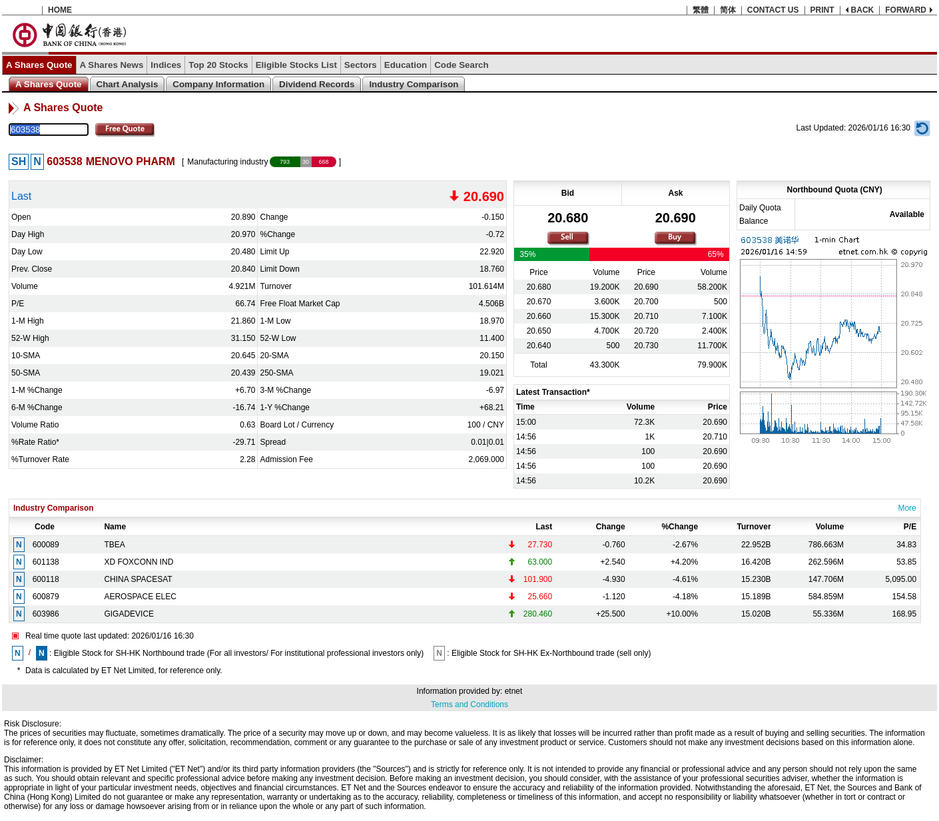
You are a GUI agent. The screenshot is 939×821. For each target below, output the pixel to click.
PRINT (822, 10)
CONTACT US (773, 10)
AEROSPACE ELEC (140, 596)
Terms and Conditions (469, 704)
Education (405, 65)
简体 (728, 10)
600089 (46, 544)
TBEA (114, 544)
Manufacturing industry (227, 161)
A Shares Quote (39, 65)
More (907, 508)
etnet (514, 691)
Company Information (218, 84)
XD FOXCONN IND (138, 562)
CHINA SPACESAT (138, 579)
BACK (862, 10)
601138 (46, 562)
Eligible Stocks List (296, 65)
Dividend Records (316, 84)
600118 (46, 579)
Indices (166, 65)
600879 (46, 596)
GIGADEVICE (129, 614)
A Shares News (112, 65)
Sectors (360, 65)
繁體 (701, 10)
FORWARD (905, 10)
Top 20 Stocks (218, 65)
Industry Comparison (413, 84)
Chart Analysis (127, 84)
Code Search (461, 65)
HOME (60, 10)
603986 (46, 614)
